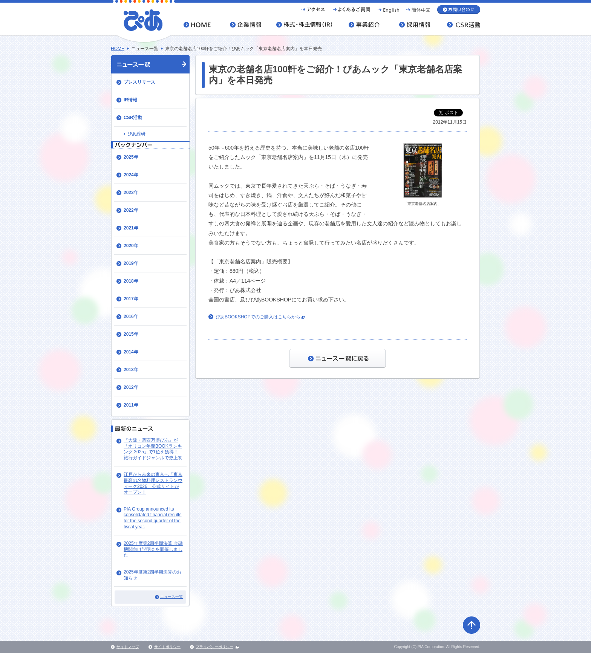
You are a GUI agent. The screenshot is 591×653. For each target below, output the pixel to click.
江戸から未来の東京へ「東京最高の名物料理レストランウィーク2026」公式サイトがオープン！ (153, 483)
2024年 (131, 174)
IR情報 (130, 99)
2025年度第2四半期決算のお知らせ (152, 575)
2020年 (131, 245)
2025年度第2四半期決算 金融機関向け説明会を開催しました (153, 549)
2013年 (131, 369)
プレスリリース (139, 82)
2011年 (131, 405)
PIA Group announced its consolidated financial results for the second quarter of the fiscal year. (152, 517)
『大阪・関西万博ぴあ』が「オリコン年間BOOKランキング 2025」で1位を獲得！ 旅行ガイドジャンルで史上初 (153, 448)
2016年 (131, 316)
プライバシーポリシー (214, 647)
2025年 (131, 157)
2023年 (131, 192)
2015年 (131, 334)
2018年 (131, 281)
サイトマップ (127, 647)
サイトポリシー (167, 647)
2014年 (131, 352)
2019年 (131, 263)
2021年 (131, 228)
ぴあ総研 (136, 133)
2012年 (131, 387)
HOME (117, 48)
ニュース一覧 (171, 597)
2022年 (131, 210)
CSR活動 (133, 117)
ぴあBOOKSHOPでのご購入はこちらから (258, 317)
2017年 (131, 298)
